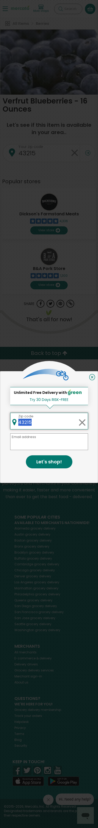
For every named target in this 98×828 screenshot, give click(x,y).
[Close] (92, 377)
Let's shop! (49, 461)
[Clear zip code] (82, 421)
